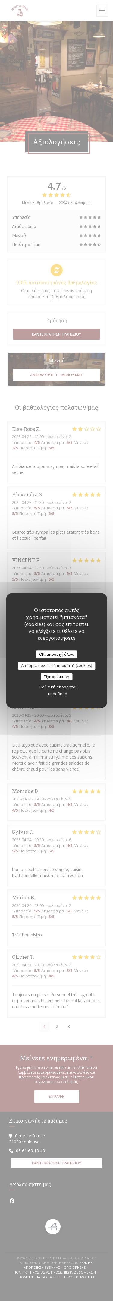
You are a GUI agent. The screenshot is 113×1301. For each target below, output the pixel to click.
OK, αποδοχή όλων (56, 654)
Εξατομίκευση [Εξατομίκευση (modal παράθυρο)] (56, 676)
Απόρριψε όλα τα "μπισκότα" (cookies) (56, 665)
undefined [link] (57, 693)
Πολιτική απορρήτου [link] (58, 687)
